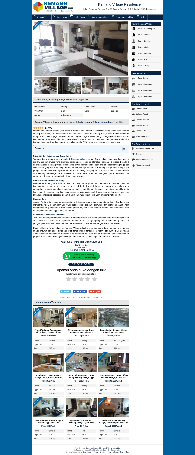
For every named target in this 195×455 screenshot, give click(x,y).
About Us (116, 448)
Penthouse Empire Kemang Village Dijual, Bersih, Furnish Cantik (48, 377)
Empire (102, 452)
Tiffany (127, 452)
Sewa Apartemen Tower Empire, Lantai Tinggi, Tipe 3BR (48, 421)
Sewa (84, 247)
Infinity (109, 452)
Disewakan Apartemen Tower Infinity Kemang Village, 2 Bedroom (81, 332)
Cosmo (96, 452)
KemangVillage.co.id (93, 448)
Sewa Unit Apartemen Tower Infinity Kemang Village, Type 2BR (81, 377)
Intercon (116, 452)
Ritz (121, 452)
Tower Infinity (60, 122)
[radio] (68, 279)
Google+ (95, 291)
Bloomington (87, 452)
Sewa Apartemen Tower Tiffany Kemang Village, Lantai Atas (114, 376)
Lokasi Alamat (107, 448)
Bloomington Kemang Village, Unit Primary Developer (113, 331)
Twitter (65, 291)
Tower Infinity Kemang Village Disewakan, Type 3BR (62, 99)
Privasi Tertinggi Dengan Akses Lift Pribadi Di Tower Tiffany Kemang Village (48, 332)
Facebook (79, 291)
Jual (78, 247)
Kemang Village (78, 159)
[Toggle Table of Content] (123, 149)
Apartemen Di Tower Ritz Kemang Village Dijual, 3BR (81, 421)
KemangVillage (42, 122)
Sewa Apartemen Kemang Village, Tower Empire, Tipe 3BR (113, 421)
